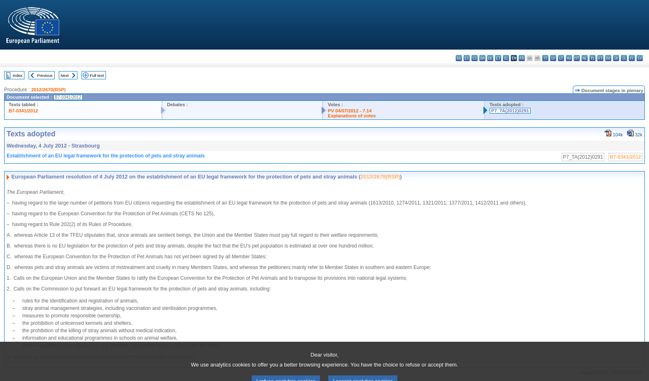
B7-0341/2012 (23, 110)
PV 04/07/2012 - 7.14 (350, 110)
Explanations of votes (352, 115)
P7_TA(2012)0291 (510, 110)
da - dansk (482, 58)
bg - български (459, 58)
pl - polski (592, 58)
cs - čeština (474, 58)
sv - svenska (640, 58)
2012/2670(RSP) (48, 89)
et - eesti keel (498, 58)
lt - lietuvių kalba (561, 58)
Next (64, 75)
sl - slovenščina (624, 58)
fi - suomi (632, 58)
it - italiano (545, 58)
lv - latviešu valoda (553, 58)
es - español (467, 58)
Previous (45, 75)
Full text (97, 75)
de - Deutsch (490, 58)
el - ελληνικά (506, 58)
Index (17, 75)
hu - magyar (569, 58)
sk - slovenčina (616, 58)
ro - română (608, 58)
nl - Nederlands (585, 58)
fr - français (522, 58)
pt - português (600, 58)
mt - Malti (577, 58)
